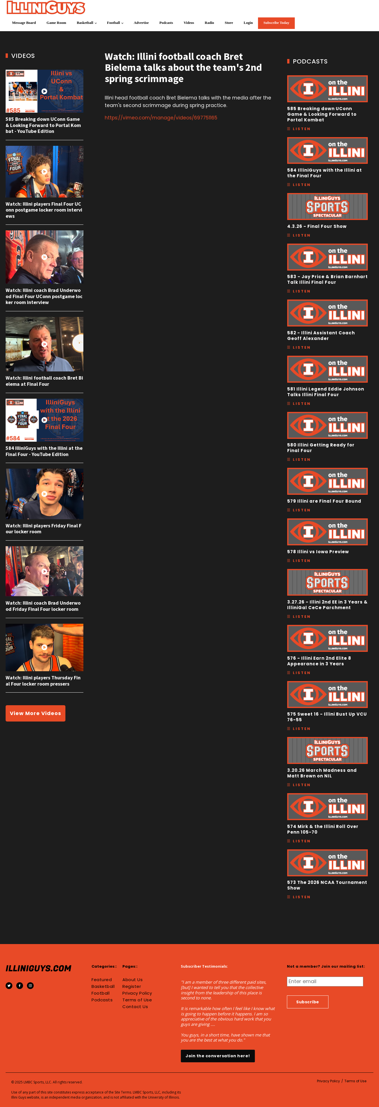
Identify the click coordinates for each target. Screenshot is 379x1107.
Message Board (24, 23)
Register (131, 986)
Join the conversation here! (218, 1056)
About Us (132, 979)
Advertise (141, 23)
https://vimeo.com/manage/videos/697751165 (161, 117)
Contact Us (135, 1006)
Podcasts (166, 23)
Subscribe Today (276, 23)
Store (229, 23)
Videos (189, 23)
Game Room (56, 23)
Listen (302, 128)
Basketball (85, 23)
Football (113, 23)
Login (248, 23)
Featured (102, 979)
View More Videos (35, 713)
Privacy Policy (137, 993)
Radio (209, 23)
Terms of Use (137, 1000)
